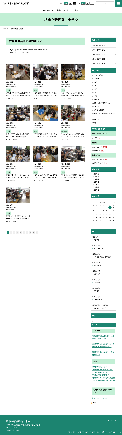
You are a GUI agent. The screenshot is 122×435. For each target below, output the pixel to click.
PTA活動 (96, 106)
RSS (94, 403)
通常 (66, 3)
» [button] (36, 232)
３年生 (95, 86)
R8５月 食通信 (100, 147)
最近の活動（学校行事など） (102, 103)
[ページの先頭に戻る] (119, 432)
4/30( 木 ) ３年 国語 (98, 59)
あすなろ (96, 99)
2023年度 (96, 182)
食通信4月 (98, 151)
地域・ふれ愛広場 (98, 110)
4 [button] (17, 232)
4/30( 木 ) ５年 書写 (98, 50)
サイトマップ (112, 420)
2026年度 (96, 174)
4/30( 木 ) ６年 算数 (98, 45)
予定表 (75, 10)
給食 (94, 123)
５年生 (95, 92)
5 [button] (20, 232)
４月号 (97, 138)
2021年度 (96, 187)
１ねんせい (96, 79)
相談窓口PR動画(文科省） (100, 375)
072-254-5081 (14, 427)
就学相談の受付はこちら (100, 372)
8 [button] (30, 232)
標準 (83, 3)
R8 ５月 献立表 (100, 160)
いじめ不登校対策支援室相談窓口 (103, 380)
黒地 (75, 3)
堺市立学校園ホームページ (101, 367)
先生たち (96, 119)
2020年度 (96, 190)
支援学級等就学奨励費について (102, 369)
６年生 (95, 96)
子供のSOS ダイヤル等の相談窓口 (103, 378)
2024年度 (96, 179)
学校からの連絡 (98, 75)
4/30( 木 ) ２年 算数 (98, 63)
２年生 (95, 82)
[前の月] (92, 202)
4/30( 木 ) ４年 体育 (98, 54)
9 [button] (33, 232)
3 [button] (14, 232)
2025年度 (96, 176)
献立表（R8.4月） (100, 163)
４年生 (95, 89)
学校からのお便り (63, 10)
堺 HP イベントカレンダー (100, 398)
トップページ (48, 10)
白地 (70, 3)
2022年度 (96, 184)
